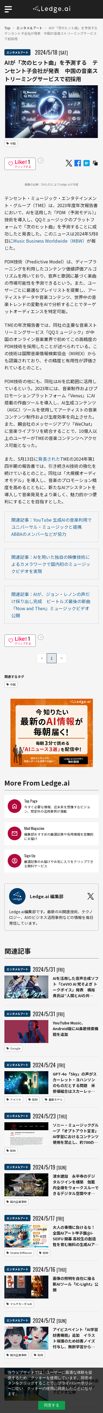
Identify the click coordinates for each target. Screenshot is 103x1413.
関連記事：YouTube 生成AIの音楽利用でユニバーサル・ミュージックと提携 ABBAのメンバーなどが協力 (51, 526)
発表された (49, 459)
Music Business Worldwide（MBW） (50, 240)
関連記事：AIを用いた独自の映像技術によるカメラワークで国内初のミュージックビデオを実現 (50, 564)
